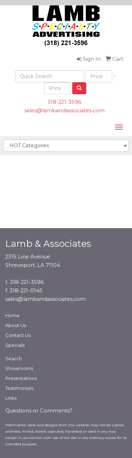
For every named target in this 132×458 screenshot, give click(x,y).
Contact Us (18, 335)
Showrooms (19, 368)
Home (12, 315)
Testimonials (19, 388)
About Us (15, 325)
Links (11, 398)
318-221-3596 (64, 102)
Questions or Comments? (39, 411)
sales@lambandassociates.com (64, 110)
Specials (15, 345)
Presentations (21, 378)
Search (13, 358)
